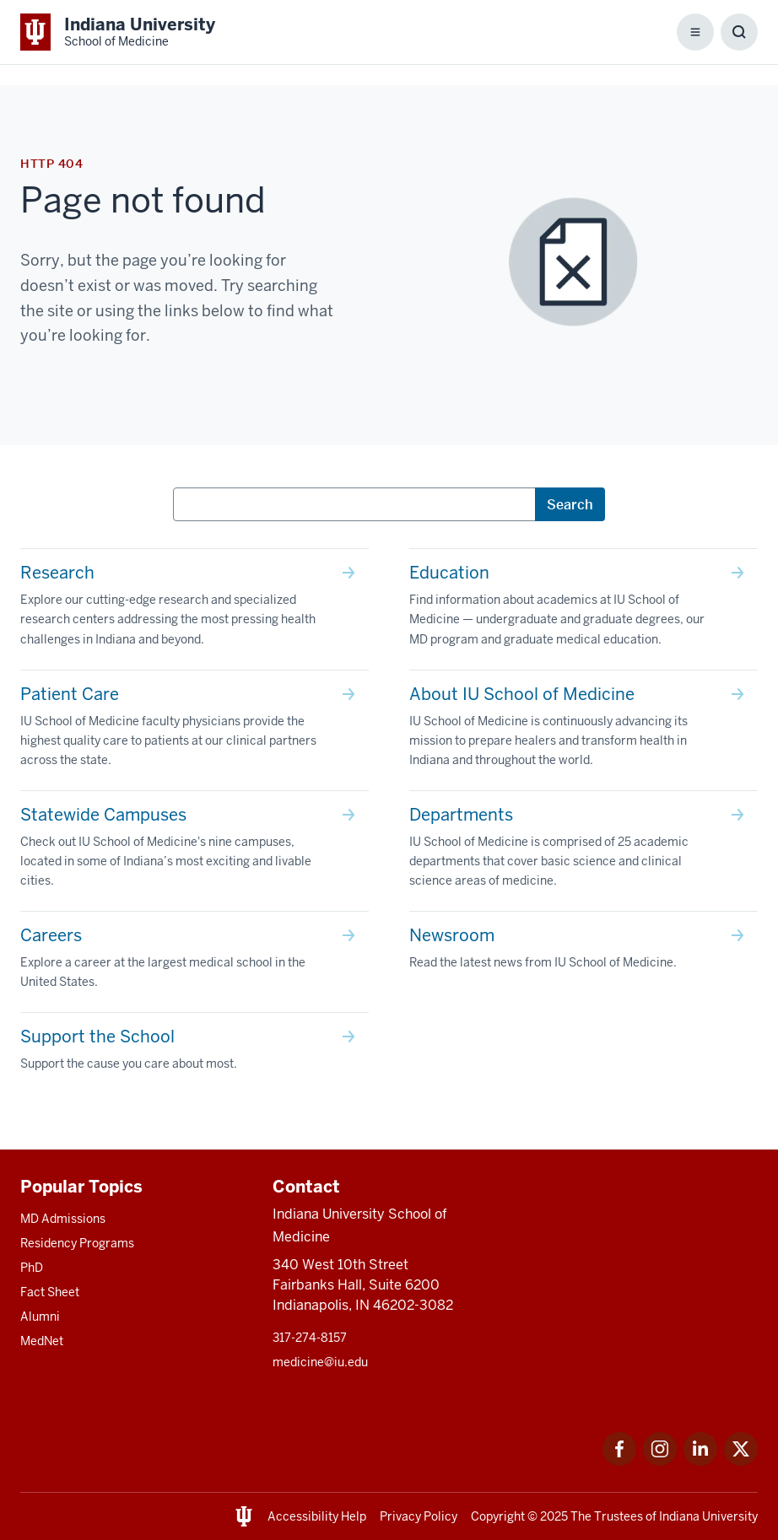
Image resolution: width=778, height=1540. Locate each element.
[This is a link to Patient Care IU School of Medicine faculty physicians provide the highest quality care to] (194, 730)
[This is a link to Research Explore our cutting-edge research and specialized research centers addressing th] (194, 609)
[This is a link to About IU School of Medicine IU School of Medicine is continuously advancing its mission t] (583, 730)
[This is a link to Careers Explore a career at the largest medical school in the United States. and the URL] (194, 962)
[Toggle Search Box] (739, 32)
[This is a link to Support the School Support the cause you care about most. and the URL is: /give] (194, 1053)
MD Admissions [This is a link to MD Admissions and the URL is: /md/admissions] (62, 1218)
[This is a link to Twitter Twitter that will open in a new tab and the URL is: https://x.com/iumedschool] (741, 1461)
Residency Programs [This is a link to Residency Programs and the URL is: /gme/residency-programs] (77, 1243)
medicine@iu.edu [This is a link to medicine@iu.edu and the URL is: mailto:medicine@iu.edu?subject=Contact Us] (320, 1362)
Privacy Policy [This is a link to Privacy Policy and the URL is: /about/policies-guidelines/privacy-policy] (418, 1516)
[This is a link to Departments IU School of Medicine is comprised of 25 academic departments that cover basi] (583, 851)
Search (570, 504)
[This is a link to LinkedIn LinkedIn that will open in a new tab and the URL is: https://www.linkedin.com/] (700, 1461)
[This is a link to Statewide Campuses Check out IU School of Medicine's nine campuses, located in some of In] (194, 851)
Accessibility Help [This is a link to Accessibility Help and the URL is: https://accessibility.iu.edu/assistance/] (316, 1516)
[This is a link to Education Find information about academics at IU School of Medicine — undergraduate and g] (583, 609)
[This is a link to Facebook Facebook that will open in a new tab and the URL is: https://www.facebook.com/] (619, 1461)
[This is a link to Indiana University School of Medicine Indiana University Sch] (117, 32)
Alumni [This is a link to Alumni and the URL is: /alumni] (40, 1316)
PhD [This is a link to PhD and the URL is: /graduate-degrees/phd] (31, 1267)
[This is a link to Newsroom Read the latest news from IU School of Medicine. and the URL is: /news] (583, 952)
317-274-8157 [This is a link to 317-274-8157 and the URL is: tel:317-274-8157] (310, 1337)
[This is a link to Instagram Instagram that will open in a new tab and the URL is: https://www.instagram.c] (660, 1461)
